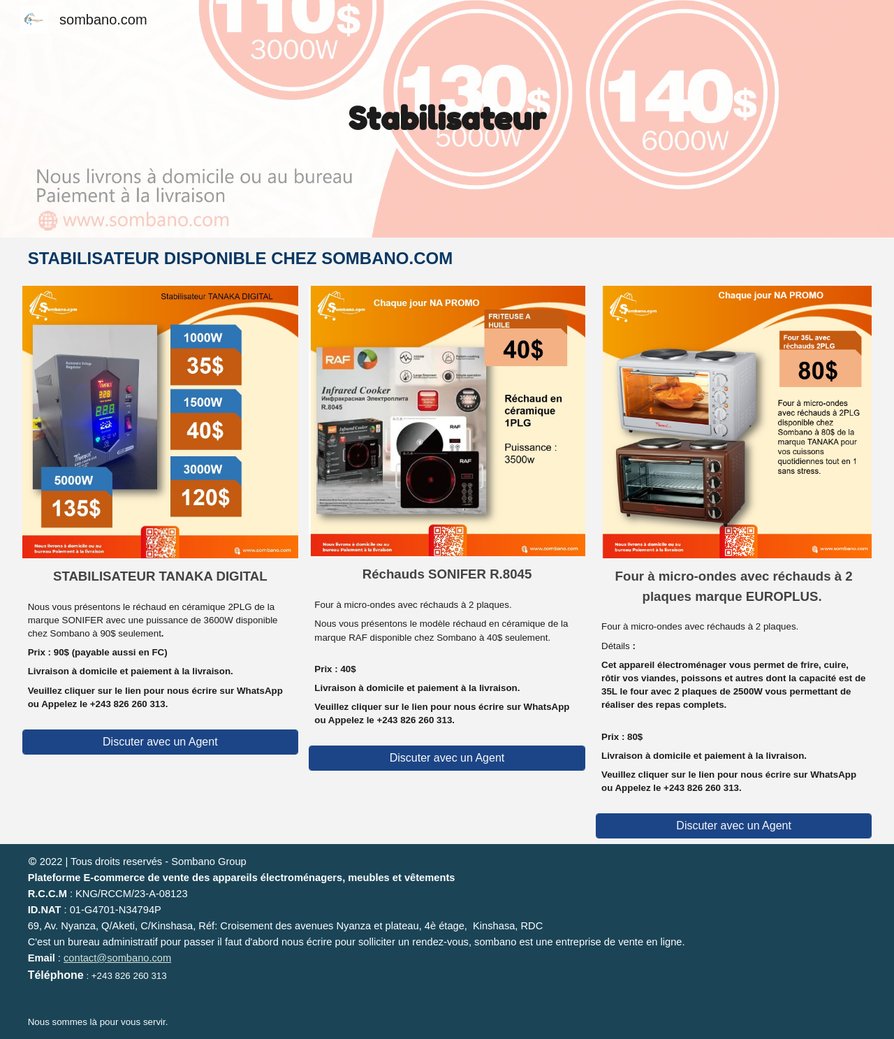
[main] (447, 118)
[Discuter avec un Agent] (160, 742)
